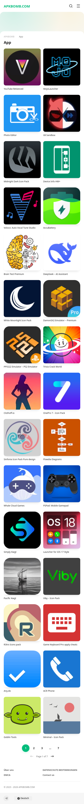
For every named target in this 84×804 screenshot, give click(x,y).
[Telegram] (6, 798)
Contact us (48, 774)
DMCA (7, 774)
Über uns (9, 769)
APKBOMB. (17, 6)
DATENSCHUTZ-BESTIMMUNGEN (60, 769)
